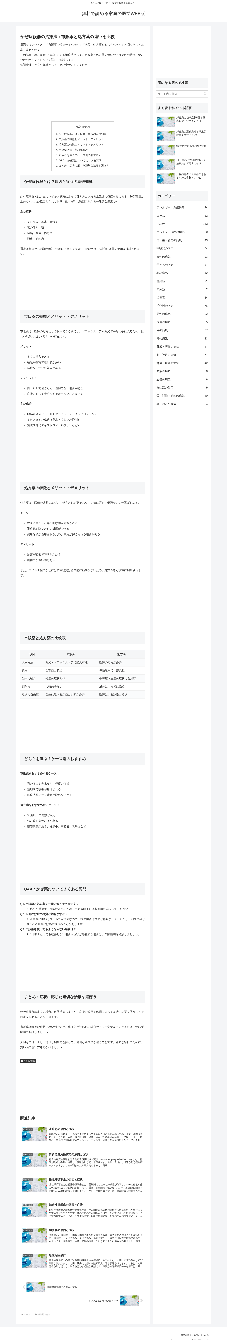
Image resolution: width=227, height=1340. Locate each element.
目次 (78, 126)
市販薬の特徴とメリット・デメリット (81, 138)
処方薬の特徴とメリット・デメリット (81, 144)
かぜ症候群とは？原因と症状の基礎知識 (82, 133)
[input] (182, 93)
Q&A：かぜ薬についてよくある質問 (80, 159)
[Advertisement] (82, 94)
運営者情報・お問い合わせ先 (194, 1330)
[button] (205, 94)
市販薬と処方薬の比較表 (74, 149)
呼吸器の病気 (28, 1059)
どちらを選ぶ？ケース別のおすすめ (80, 154)
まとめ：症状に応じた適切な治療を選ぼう (84, 164)
